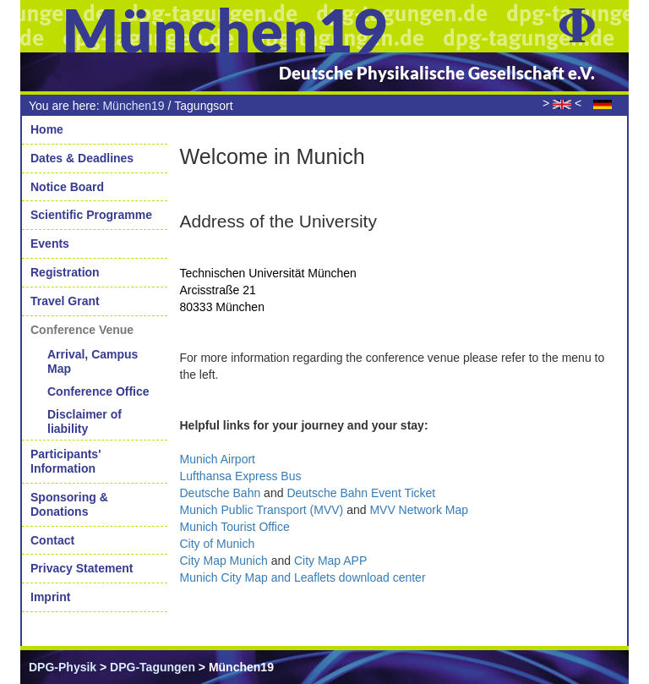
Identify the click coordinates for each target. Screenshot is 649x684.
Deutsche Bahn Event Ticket (360, 493)
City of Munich (217, 543)
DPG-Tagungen (152, 667)
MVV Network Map (418, 510)
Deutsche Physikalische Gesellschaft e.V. (437, 73)
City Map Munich (224, 560)
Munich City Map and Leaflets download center (303, 577)
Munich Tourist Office (235, 527)
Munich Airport (217, 459)
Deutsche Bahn (220, 493)
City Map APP (330, 560)
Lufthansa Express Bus (241, 476)
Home (46, 129)
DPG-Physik (62, 667)
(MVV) (262, 510)
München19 (133, 105)
